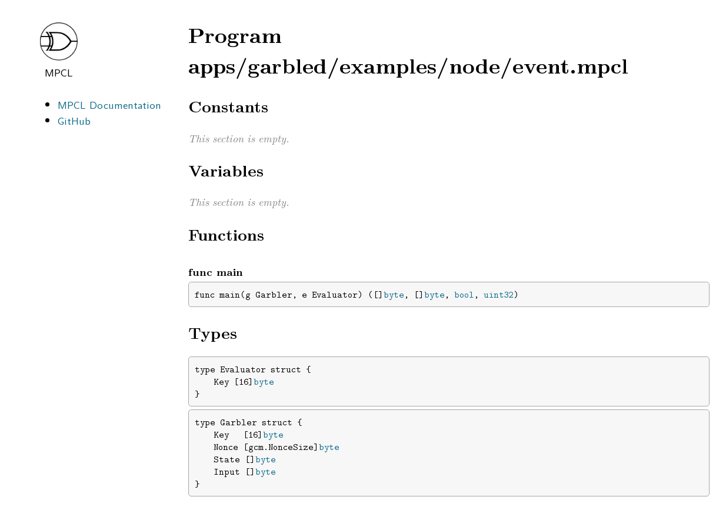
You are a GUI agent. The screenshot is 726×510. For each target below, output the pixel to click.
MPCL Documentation (109, 104)
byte (394, 294)
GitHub (74, 120)
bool (464, 294)
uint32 (499, 294)
